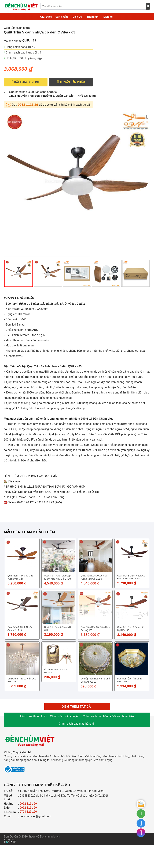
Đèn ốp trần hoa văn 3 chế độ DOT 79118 (95, 680)
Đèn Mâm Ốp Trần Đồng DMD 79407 (129, 680)
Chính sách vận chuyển (64, 716)
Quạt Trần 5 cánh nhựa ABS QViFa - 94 (20, 628)
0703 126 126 (28, 811)
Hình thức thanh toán (33, 716)
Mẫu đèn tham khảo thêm (29, 532)
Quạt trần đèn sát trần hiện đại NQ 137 (95, 629)
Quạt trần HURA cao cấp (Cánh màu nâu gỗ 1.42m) (58, 577)
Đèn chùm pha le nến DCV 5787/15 (22, 680)
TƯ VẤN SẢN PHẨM (71, 82)
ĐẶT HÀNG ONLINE (26, 82)
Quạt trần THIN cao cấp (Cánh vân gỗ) (20, 577)
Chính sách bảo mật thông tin (77, 723)
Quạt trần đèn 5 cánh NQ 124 (57, 628)
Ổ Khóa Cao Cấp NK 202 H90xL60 (57, 671)
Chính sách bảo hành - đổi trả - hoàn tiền (108, 716)
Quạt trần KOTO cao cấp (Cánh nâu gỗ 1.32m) (94, 577)
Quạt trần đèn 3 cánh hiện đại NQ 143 (131, 629)
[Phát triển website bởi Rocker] (10, 837)
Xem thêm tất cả (77, 706)
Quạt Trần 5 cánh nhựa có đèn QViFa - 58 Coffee (131, 577)
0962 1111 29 (28, 104)
